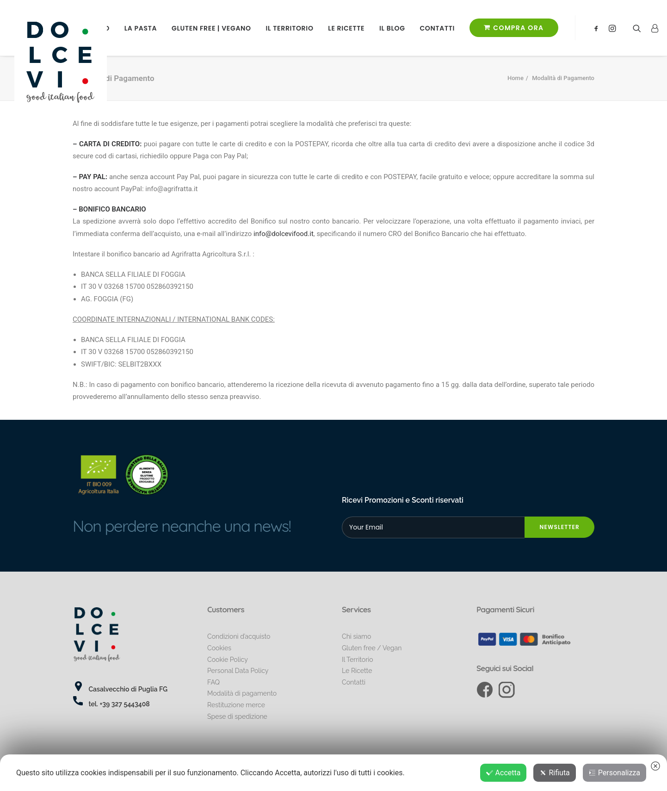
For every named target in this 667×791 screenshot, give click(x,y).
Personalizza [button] (614, 772)
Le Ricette (346, 28)
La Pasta (140, 28)
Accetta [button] (503, 772)
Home (515, 78)
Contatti (437, 28)
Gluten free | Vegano (211, 28)
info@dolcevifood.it (283, 234)
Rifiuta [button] (554, 772)
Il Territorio (290, 28)
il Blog (392, 28)
